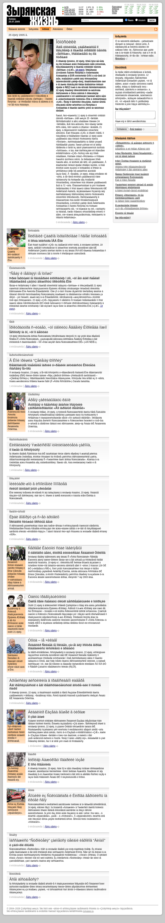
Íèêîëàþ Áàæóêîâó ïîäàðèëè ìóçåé (56, 760)
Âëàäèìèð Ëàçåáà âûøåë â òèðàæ (56, 712)
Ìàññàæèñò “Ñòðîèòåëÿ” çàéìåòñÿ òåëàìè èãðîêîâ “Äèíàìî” (57, 840)
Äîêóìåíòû (58, 29)
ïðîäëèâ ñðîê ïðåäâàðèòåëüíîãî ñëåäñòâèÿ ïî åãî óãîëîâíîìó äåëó (133, 165)
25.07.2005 (14, 21)
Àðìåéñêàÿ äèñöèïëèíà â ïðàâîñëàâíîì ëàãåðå (46, 680)
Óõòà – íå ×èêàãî (42, 640)
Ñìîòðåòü (120, 58)
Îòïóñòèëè (66, 41)
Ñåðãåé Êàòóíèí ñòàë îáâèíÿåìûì (55, 548)
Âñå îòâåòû (136, 129)
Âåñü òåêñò (79, 222)
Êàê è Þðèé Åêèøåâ (132, 177)
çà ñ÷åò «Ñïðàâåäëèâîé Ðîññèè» (131, 207)
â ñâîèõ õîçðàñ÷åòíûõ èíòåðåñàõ (134, 187)
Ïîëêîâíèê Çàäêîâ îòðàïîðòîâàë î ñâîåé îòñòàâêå (67, 236)
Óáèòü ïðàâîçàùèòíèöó (47, 597)
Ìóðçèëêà (33, 29)
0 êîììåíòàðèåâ (63, 222)
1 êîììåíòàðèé (15, 386)
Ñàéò (130, 20)
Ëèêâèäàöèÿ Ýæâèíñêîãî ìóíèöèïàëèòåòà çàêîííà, (50, 445)
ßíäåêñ (142, 20)
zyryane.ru (88, 911)
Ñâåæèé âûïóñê (17, 29)
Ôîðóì (69, 29)
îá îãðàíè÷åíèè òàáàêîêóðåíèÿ (130, 198)
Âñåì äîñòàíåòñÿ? (24, 879)
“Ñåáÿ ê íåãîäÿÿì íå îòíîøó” (31, 273)
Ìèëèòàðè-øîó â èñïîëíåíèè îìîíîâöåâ (38, 484)
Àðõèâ (45, 29)
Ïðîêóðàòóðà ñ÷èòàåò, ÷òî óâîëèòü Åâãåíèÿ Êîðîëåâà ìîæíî (58, 327)
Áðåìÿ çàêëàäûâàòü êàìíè (49, 400)
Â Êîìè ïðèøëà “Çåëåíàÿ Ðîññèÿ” (36, 360)
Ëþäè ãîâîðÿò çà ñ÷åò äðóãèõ (34, 517)
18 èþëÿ (79, 70)
